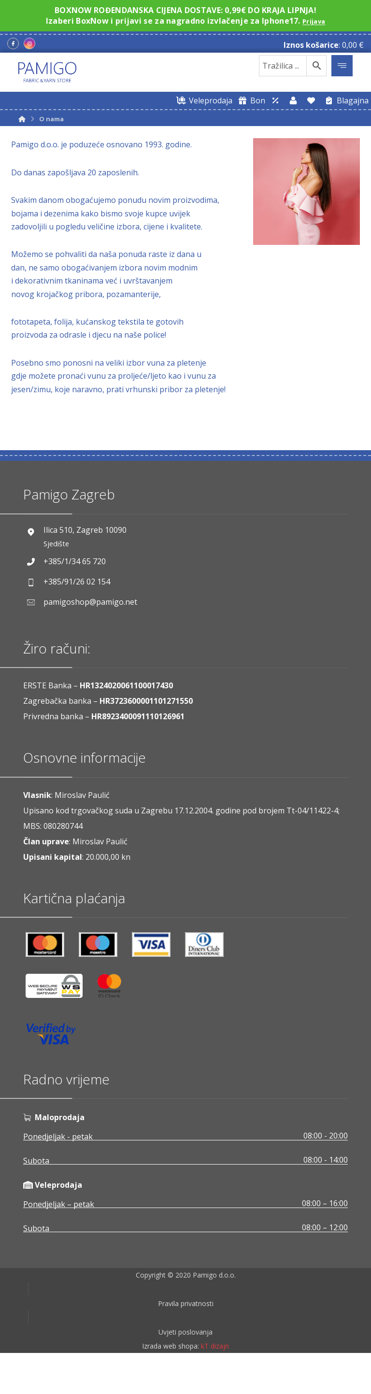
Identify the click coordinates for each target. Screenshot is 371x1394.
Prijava (314, 20)
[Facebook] (13, 43)
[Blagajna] (345, 100)
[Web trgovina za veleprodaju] (202, 100)
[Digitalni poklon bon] (250, 100)
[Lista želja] (311, 100)
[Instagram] (29, 43)
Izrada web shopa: (170, 1387)
